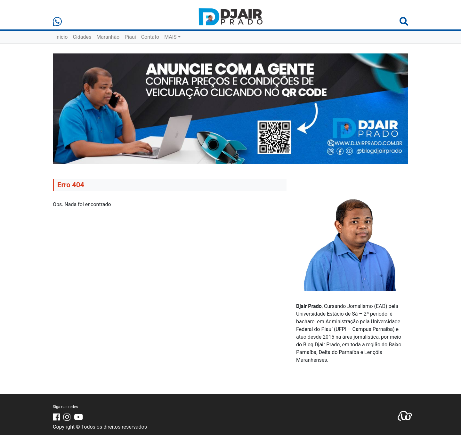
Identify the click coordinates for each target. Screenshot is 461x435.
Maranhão (107, 37)
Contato (150, 37)
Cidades (82, 37)
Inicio (61, 37)
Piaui (130, 37)
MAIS (170, 37)
